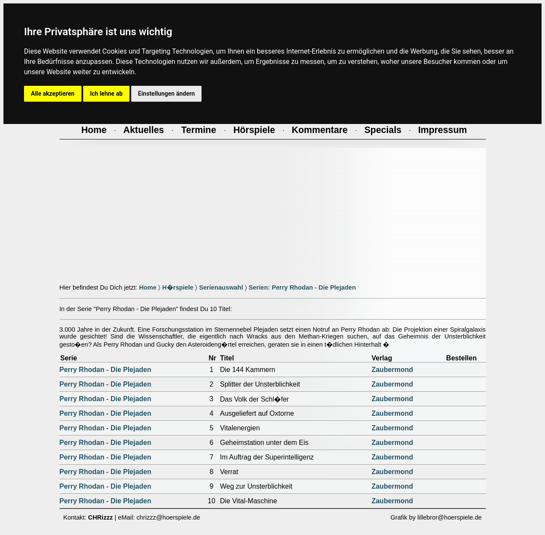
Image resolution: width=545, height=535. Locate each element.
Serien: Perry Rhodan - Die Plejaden (302, 287)
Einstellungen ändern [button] (166, 93)
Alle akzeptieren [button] (53, 93)
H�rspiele (177, 287)
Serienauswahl (221, 287)
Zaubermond (392, 369)
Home (148, 287)
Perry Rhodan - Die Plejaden (105, 369)
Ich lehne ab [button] (106, 93)
